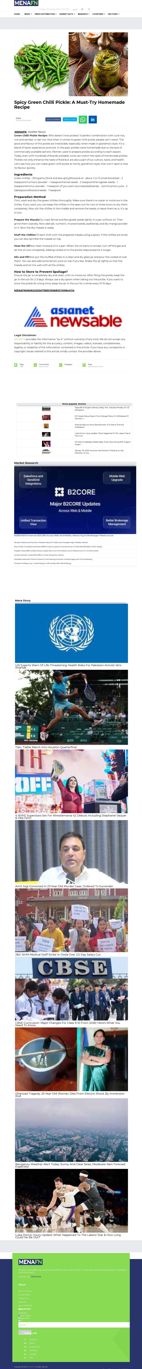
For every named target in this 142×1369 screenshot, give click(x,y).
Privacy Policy (24, 1290)
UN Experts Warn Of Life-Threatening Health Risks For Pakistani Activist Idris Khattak (68, 666)
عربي (75, 9)
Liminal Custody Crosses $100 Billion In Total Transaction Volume (39, 555)
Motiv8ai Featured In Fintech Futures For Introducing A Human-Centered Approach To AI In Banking (53, 559)
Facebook (31, 1334)
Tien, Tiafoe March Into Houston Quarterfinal (46, 746)
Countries (97, 14)
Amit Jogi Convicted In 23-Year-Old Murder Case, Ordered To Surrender (64, 884)
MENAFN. (31, 1362)
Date (18, 118)
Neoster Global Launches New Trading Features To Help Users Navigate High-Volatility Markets (51, 542)
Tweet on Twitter (70, 119)
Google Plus (31, 1342)
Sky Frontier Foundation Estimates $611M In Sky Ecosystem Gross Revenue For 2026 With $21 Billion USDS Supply (58, 547)
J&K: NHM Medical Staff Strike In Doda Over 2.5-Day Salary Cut (57, 952)
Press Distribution (45, 14)
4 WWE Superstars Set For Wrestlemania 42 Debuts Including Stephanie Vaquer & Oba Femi (70, 815)
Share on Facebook (53, 119)
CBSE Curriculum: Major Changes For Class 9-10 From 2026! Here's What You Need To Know (67, 1021)
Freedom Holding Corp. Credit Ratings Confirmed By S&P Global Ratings (42, 563)
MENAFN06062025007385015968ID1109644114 (44, 290)
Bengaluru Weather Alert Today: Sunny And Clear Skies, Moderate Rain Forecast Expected (70, 1161)
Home (17, 14)
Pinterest (30, 1345)
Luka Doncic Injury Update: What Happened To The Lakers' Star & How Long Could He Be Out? (68, 1231)
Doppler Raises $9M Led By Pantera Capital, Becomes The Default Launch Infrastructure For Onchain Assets (56, 551)
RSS (28, 1353)
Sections (113, 14)
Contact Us (23, 1293)
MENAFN (21, 131)
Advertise (22, 1297)
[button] (82, 9)
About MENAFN (25, 1300)
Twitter (29, 1338)
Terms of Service (25, 1286)
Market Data (66, 14)
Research (83, 14)
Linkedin (30, 1349)
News (27, 14)
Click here (36, 1271)
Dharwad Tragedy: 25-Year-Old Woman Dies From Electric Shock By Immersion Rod (69, 1091)
